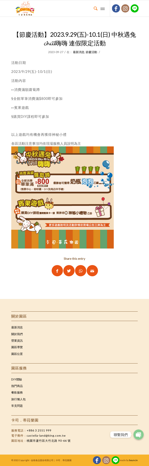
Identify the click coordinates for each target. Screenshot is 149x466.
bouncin (133, 460)
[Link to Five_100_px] (135, 8)
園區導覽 (17, 347)
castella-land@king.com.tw (46, 435)
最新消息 (78, 52)
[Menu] (102, 8)
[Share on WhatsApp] (80, 270)
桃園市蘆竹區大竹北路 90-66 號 (49, 440)
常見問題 (17, 405)
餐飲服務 (17, 392)
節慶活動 (91, 52)
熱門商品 (17, 386)
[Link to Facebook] (116, 8)
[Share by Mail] (92, 270)
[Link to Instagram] (125, 8)
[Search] (94, 8)
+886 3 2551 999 (39, 430)
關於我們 (17, 334)
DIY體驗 (16, 379)
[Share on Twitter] (69, 270)
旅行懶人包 (18, 399)
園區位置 (17, 354)
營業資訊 (17, 340)
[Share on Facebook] (57, 270)
